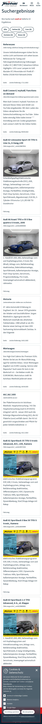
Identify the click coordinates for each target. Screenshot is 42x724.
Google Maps (11, 708)
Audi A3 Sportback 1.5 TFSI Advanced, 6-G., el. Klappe (16, 601)
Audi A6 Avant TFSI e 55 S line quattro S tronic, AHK (17, 221)
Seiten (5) (16, 29)
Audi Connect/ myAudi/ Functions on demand (19, 92)
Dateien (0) (8, 35)
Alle (5, 29)
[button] (32, 4)
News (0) (21, 35)
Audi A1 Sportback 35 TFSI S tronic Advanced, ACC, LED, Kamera (20, 442)
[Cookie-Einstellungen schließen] (37, 670)
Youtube (9, 704)
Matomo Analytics (13, 700)
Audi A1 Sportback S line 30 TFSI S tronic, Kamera (20, 522)
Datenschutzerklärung (27, 716)
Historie (7, 299)
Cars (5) (28, 29)
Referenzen (9, 44)
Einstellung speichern (12, 712)
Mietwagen (9, 348)
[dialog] (21, 694)
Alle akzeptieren (27, 712)
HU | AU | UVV (9, 394)
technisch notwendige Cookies (17, 696)
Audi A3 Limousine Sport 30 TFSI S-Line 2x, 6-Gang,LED (20, 141)
